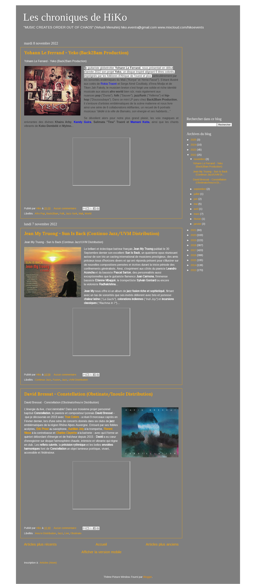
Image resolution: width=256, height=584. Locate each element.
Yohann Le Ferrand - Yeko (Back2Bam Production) (76, 53)
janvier (198, 223)
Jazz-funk (71, 213)
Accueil (101, 544)
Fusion (56, 379)
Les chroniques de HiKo (75, 17)
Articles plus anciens (162, 544)
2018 (194, 245)
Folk (62, 213)
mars (197, 213)
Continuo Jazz (43, 379)
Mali (81, 213)
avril (196, 208)
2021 (194, 230)
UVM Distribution (78, 379)
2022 (194, 154)
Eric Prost (42, 428)
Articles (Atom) (48, 562)
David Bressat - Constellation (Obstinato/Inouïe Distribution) (88, 394)
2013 (194, 270)
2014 (194, 265)
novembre (200, 159)
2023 (194, 149)
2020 (194, 235)
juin (196, 199)
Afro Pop (40, 213)
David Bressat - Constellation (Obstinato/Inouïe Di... (209, 181)
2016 (194, 255)
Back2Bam (52, 213)
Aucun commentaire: (66, 208)
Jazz (64, 379)
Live (66, 533)
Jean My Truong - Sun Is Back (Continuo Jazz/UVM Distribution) (91, 233)
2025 (194, 139)
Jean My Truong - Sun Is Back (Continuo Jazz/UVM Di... (210, 173)
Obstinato (75, 533)
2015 (194, 260)
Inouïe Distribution (45, 533)
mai (196, 203)
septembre (200, 189)
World (88, 213)
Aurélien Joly (76, 428)
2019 (194, 240)
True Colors (72, 417)
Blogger (147, 576)
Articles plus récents (40, 544)
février (198, 218)
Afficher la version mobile (101, 552)
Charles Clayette (67, 432)
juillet (197, 194)
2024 (194, 144)
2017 (194, 250)
